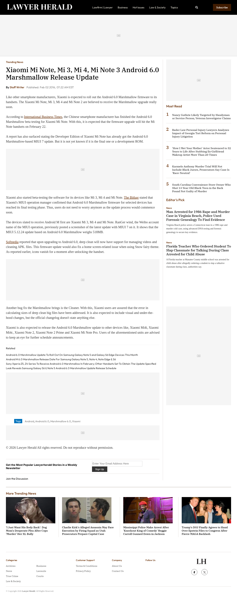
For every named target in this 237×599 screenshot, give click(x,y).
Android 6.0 (42, 421)
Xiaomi (76, 421)
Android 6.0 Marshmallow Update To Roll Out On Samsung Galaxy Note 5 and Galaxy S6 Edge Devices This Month (72, 354)
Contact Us (118, 571)
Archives (10, 565)
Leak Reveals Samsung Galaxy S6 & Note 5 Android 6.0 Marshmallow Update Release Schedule (61, 368)
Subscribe (222, 7)
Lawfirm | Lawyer (102, 7)
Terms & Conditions (86, 565)
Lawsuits (41, 571)
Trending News (14, 62)
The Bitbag (131, 197)
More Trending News (21, 493)
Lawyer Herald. (29, 591)
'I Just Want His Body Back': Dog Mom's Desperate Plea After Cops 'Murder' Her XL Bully (27, 531)
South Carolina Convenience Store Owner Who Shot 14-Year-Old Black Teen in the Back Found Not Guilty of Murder (201, 188)
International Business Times (43, 117)
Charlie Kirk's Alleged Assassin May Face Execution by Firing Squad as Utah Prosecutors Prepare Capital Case (88, 531)
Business (123, 7)
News (169, 208)
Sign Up (99, 469)
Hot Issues (138, 7)
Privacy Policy (83, 571)
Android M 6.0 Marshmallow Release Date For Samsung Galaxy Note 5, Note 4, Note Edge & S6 (61, 359)
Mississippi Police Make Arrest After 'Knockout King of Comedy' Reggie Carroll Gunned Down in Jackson (146, 531)
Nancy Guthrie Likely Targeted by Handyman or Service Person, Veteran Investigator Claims (201, 116)
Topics (174, 7)
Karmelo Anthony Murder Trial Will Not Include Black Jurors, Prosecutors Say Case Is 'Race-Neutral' (200, 170)
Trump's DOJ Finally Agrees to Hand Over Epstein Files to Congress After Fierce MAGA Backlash (205, 531)
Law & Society (157, 7)
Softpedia (12, 242)
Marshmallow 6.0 (60, 421)
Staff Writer (17, 87)
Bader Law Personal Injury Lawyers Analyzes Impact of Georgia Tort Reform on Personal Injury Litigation (200, 133)
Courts (40, 576)
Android (29, 421)
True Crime (12, 576)
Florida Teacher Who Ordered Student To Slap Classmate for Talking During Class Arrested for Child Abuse (198, 250)
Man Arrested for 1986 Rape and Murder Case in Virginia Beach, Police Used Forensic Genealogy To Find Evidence (198, 215)
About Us (117, 565)
